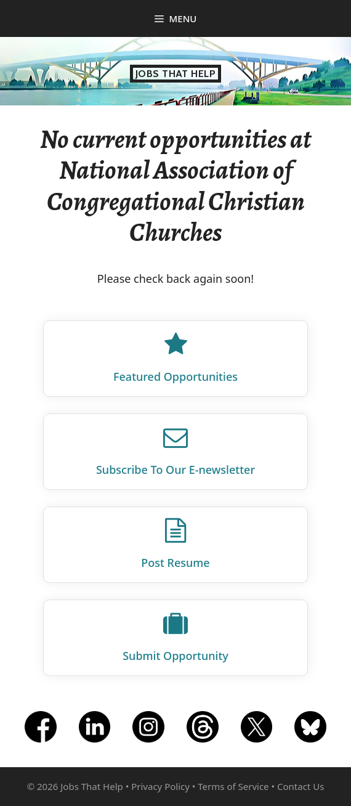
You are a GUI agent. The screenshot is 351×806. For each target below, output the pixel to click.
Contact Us (300, 786)
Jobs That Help (175, 73)
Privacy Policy (160, 786)
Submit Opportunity (175, 655)
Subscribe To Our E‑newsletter (175, 469)
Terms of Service (233, 786)
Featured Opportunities (175, 376)
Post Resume (175, 562)
